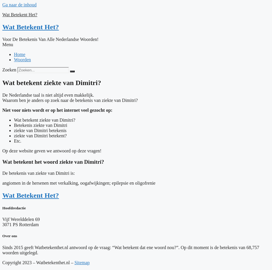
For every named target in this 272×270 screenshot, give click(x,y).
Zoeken (9, 69)
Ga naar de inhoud (19, 4)
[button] (136, 44)
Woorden (22, 59)
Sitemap (82, 262)
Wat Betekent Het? (19, 14)
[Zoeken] (72, 71)
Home (19, 54)
